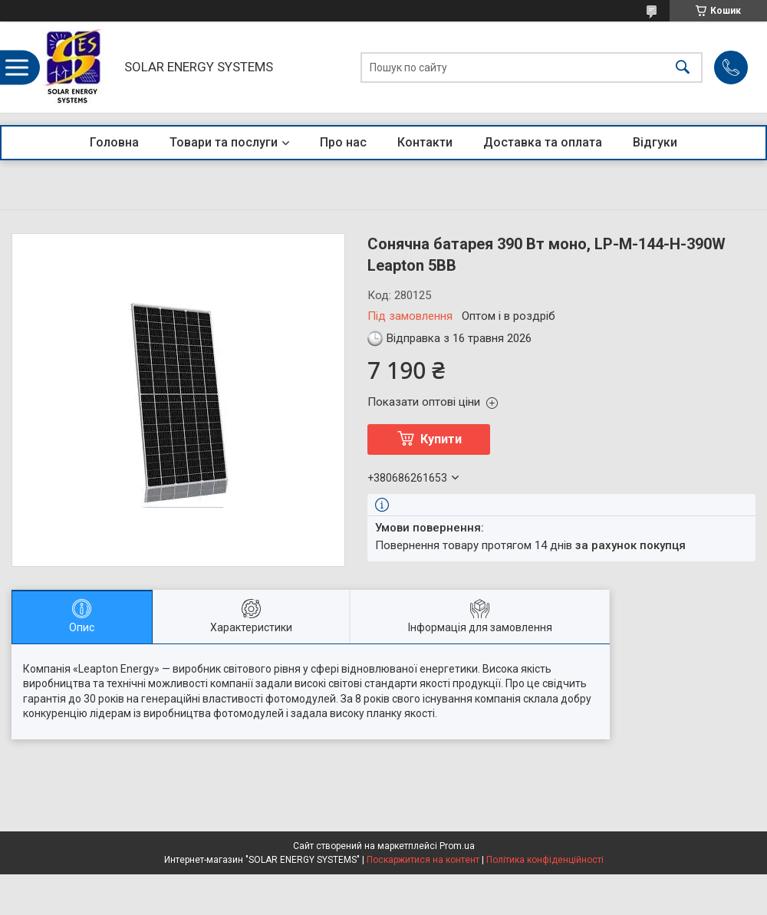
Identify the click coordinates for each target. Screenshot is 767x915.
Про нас (343, 142)
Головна (114, 142)
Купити (441, 439)
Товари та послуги (224, 142)
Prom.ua (457, 846)
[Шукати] (682, 67)
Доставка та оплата (542, 142)
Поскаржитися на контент (423, 859)
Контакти (425, 142)
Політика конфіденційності (545, 859)
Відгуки (655, 142)
